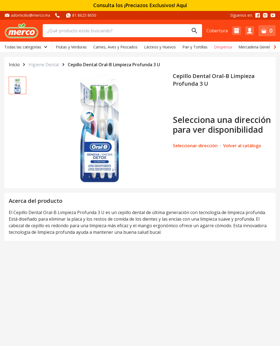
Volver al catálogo (242, 146)
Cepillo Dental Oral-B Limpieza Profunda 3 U (114, 65)
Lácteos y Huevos (160, 47)
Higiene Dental (43, 65)
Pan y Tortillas (195, 47)
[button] (236, 30)
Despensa (223, 47)
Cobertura (217, 31)
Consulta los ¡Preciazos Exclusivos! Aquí (140, 5)
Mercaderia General (255, 47)
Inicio (14, 65)
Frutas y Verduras (71, 47)
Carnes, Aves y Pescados (115, 47)
